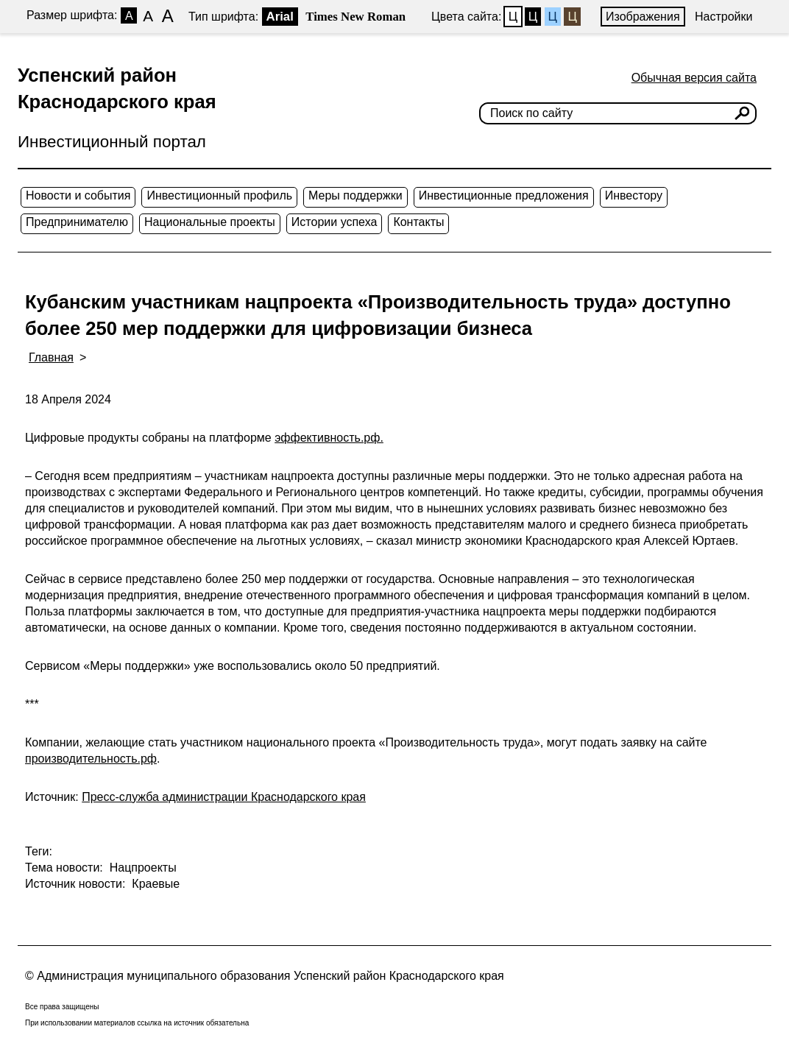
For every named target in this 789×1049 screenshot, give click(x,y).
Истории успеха (334, 222)
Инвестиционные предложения (504, 195)
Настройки (723, 16)
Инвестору (633, 195)
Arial (280, 17)
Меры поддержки (355, 195)
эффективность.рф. (329, 437)
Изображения (643, 16)
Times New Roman (355, 17)
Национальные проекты (209, 222)
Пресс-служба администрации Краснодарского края (224, 797)
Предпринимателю (77, 222)
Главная (51, 357)
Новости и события (78, 195)
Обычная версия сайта (694, 77)
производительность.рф (91, 758)
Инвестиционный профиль (219, 195)
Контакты (418, 222)
